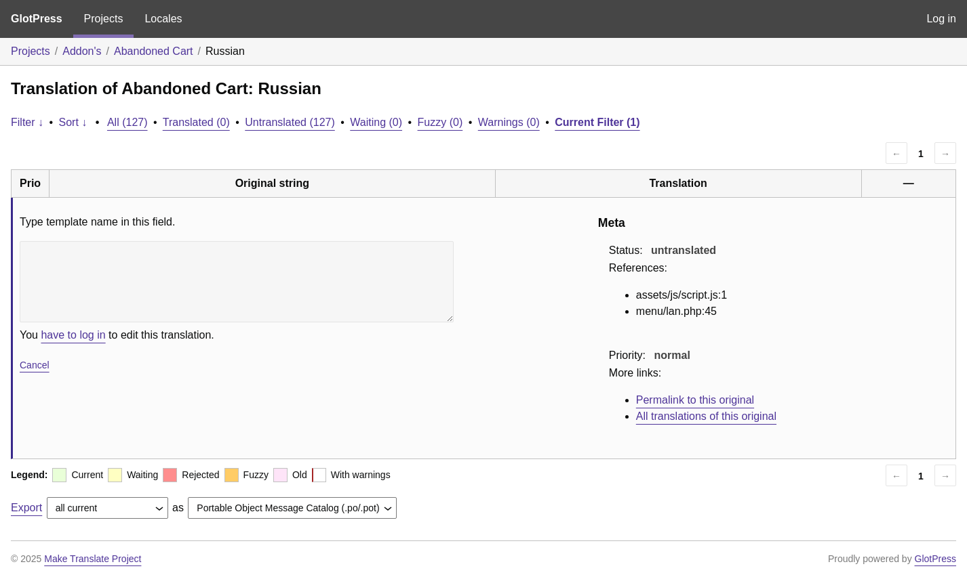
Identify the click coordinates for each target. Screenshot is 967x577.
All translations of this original (706, 416)
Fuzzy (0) (440, 122)
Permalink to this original (695, 400)
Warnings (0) (509, 122)
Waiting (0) (376, 122)
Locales (163, 18)
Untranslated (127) (290, 122)
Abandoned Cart (153, 51)
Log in (941, 18)
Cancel (35, 365)
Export (26, 507)
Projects (103, 18)
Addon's (81, 51)
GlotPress (36, 18)
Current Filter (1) (597, 122)
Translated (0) (196, 122)
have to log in (73, 335)
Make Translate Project (92, 558)
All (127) (127, 122)
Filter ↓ (27, 122)
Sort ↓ (73, 122)
